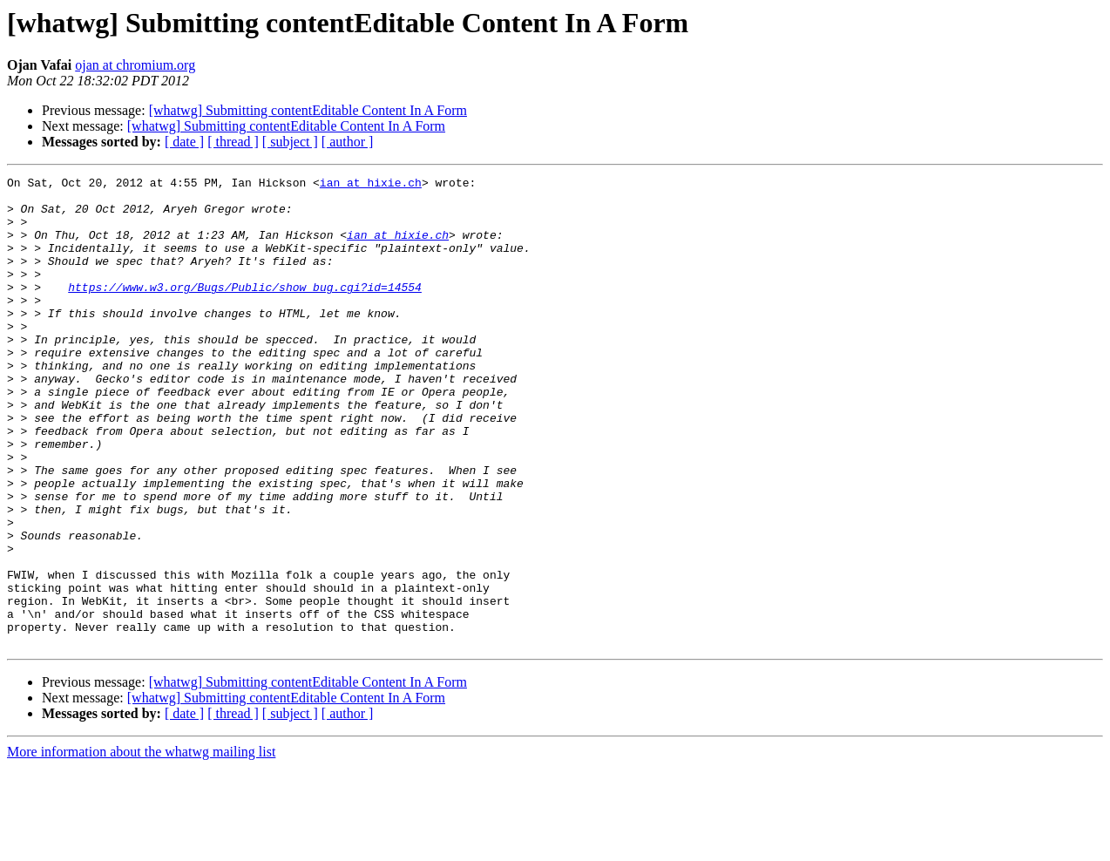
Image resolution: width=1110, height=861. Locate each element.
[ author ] (347, 141)
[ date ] (184, 141)
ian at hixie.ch (371, 185)
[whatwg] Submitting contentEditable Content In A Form (308, 110)
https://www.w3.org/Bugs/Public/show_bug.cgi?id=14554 (245, 310)
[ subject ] (290, 141)
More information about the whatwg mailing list (141, 845)
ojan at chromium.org (135, 65)
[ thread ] (233, 141)
